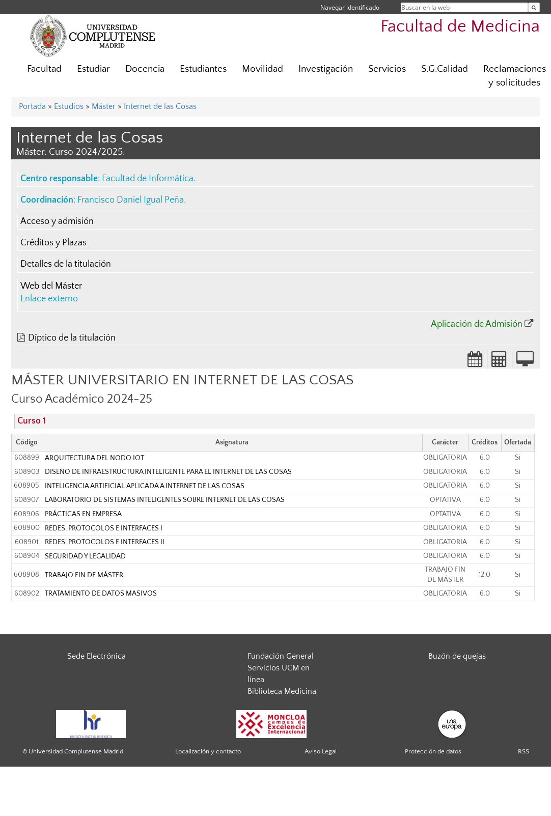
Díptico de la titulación (72, 338)
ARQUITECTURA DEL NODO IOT (94, 458)
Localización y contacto (208, 751)
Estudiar (93, 69)
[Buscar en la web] (534, 7)
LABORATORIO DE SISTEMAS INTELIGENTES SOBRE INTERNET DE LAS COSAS (165, 500)
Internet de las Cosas (160, 106)
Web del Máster (51, 286)
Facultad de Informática (148, 179)
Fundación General (280, 656)
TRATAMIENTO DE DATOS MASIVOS (101, 593)
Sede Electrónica (96, 656)
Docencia (144, 69)
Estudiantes (203, 69)
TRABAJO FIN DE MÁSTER (84, 575)
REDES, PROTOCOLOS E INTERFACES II (104, 542)
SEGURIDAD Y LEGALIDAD (85, 556)
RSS (523, 751)
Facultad (44, 69)
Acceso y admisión (57, 221)
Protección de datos (433, 751)
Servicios (387, 69)
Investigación (325, 69)
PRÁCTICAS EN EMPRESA (83, 514)
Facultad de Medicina (460, 26)
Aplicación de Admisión (476, 324)
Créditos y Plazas (53, 243)
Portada (32, 106)
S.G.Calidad (444, 69)
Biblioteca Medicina (281, 691)
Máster (104, 106)
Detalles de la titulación (65, 264)
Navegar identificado (349, 7)
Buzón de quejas (457, 656)
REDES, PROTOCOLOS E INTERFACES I (103, 528)
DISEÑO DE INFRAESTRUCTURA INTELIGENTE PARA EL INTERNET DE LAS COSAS (168, 472)
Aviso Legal (321, 751)
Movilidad (262, 69)
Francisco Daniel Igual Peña (130, 200)
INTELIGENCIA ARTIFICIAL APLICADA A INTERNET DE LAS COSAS (144, 486)
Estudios (69, 106)
